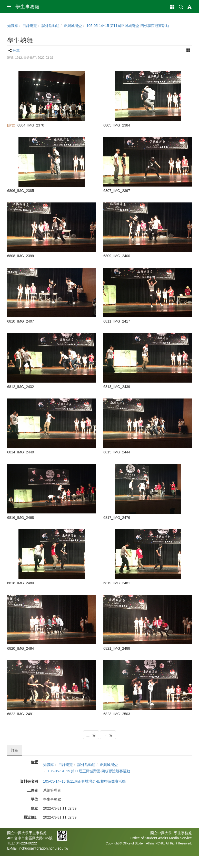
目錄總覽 (30, 26)
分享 (16, 50)
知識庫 (12, 26)
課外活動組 (50, 26)
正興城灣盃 (73, 26)
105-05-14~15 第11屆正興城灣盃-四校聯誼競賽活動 (127, 26)
